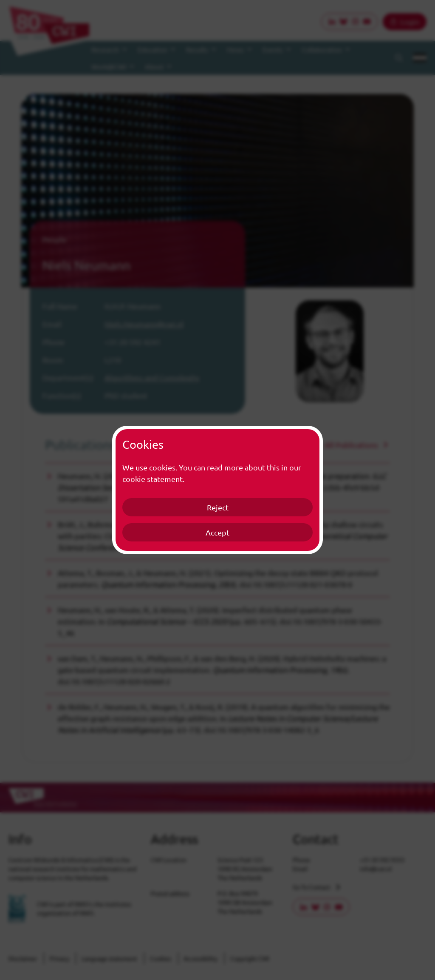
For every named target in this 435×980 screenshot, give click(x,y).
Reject (218, 507)
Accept (217, 532)
